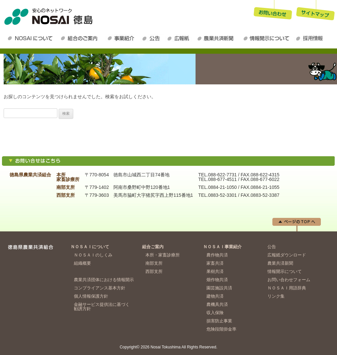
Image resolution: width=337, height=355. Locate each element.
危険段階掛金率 (221, 329)
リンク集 (276, 296)
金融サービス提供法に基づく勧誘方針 (102, 306)
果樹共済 (215, 271)
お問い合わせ (272, 11)
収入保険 (215, 312)
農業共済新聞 (218, 38)
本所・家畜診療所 (162, 254)
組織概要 (82, 263)
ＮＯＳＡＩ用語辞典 (286, 287)
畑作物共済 (217, 279)
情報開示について (267, 38)
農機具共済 (217, 304)
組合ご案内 (153, 246)
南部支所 (154, 263)
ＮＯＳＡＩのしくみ (93, 254)
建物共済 (215, 296)
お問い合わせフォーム (288, 279)
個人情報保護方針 (91, 296)
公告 (152, 38)
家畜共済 (215, 263)
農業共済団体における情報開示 (104, 279)
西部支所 (154, 271)
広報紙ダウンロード (180, 38)
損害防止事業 (219, 320)
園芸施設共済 (219, 287)
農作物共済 (217, 254)
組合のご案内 (82, 38)
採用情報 (311, 38)
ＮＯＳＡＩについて (31, 38)
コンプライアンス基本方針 (99, 287)
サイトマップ (315, 11)
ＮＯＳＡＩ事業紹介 (123, 38)
